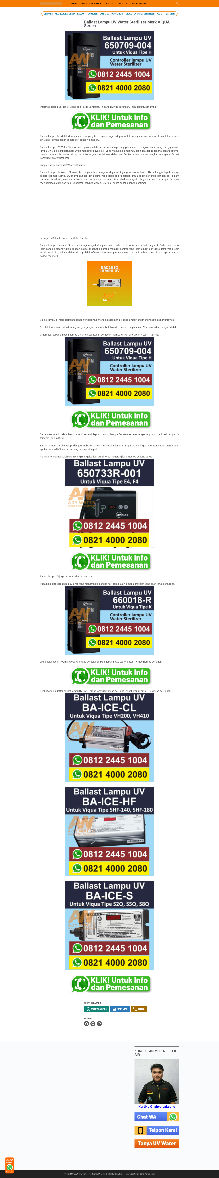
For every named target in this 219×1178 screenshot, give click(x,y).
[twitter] (101, 1023)
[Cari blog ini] (177, 3)
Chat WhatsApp (105, 1009)
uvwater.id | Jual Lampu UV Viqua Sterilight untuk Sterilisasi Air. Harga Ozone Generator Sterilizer (117, 1174)
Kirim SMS (128, 1009)
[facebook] (95, 1023)
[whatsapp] (107, 1023)
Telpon (147, 1009)
